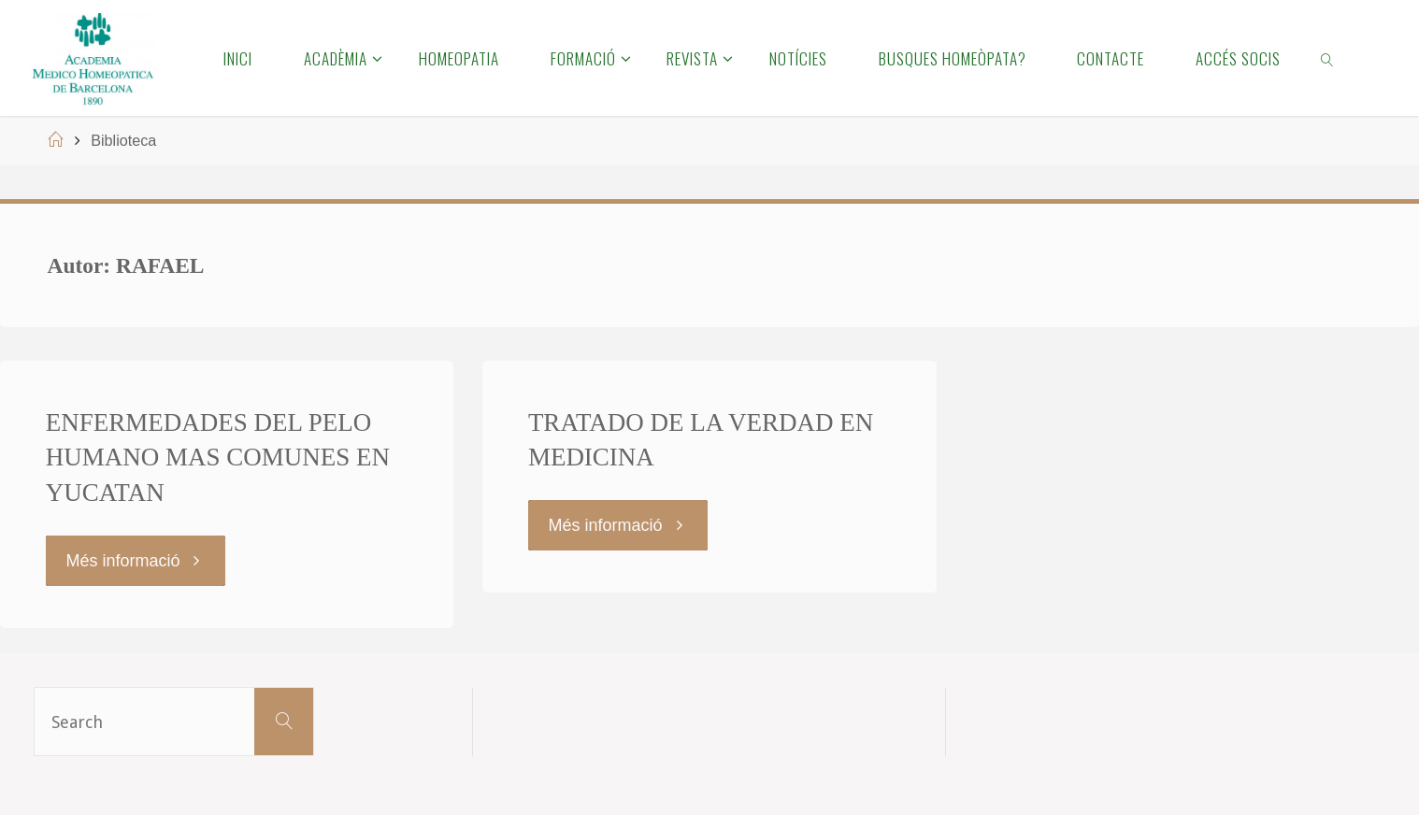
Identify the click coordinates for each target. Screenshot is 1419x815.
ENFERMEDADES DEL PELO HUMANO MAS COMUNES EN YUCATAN (218, 458)
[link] (1328, 58)
